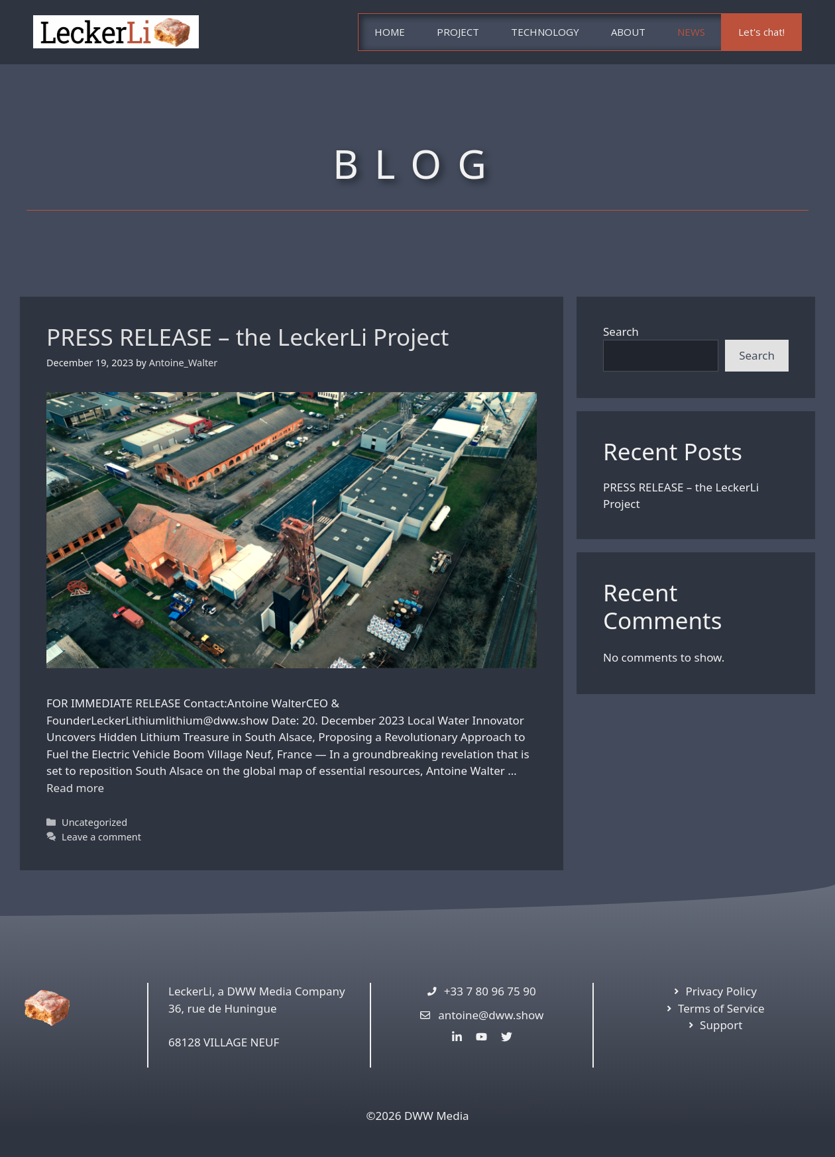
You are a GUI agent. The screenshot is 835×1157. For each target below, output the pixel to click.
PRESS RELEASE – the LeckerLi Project (247, 336)
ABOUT (628, 31)
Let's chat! (761, 31)
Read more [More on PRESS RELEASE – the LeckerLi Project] (75, 787)
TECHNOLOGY (545, 31)
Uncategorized (94, 822)
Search (621, 331)
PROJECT (458, 31)
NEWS (691, 31)
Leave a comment (101, 836)
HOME (389, 31)
